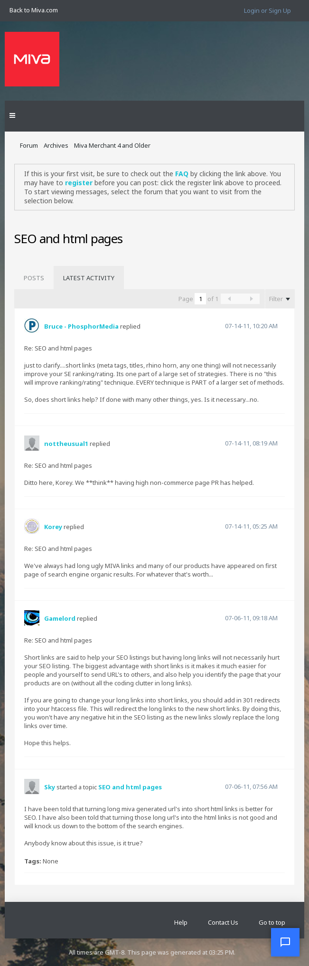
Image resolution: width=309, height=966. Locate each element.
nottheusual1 (66, 443)
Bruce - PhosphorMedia (81, 326)
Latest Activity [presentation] (88, 278)
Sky (49, 787)
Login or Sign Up (267, 10)
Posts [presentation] (34, 278)
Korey (53, 526)
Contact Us (223, 922)
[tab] (34, 278)
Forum (29, 145)
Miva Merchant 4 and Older (112, 145)
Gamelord (59, 618)
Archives (56, 145)
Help (180, 922)
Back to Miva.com (33, 10)
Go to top (272, 922)
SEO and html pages (130, 787)
